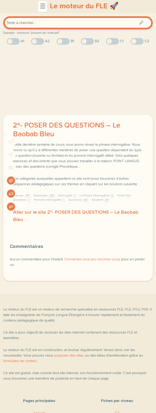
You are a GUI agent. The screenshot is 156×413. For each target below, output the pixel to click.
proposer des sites (68, 355)
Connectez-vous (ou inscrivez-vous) (92, 259)
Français (21, 195)
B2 (11, 167)
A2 (11, 193)
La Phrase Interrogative (97, 195)
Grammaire (44, 195)
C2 (11, 141)
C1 (11, 154)
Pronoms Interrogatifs (49, 199)
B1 (11, 180)
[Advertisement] (78, 79)
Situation (100, 199)
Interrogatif (67, 195)
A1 (11, 206)
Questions (78, 199)
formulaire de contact (20, 361)
